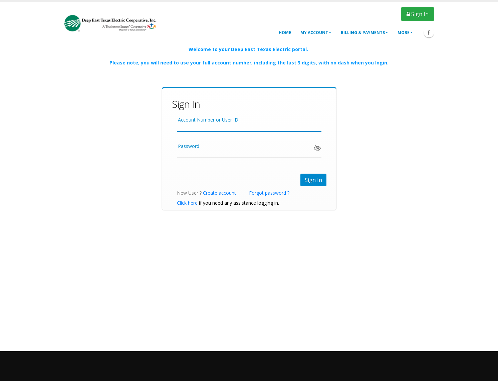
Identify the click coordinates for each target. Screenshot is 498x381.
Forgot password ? (269, 193)
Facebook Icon (429, 32)
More (405, 32)
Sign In (418, 14)
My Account (315, 32)
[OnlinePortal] (110, 22)
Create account (219, 193)
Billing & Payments (364, 32)
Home (285, 32)
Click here (187, 203)
